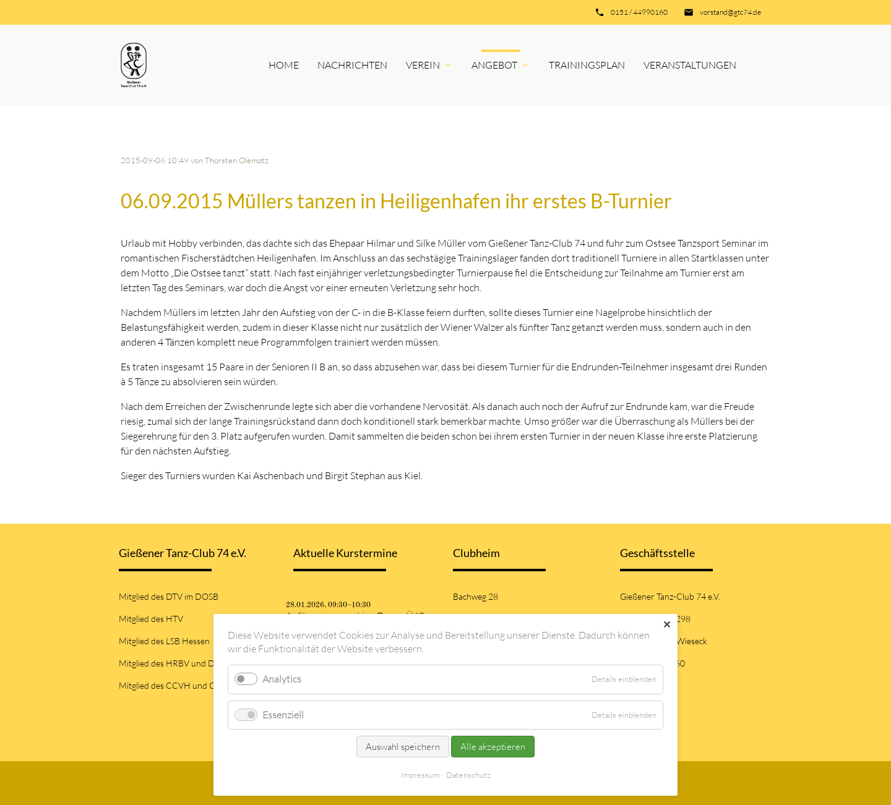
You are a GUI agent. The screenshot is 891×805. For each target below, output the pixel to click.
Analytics (281, 679)
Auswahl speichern (403, 746)
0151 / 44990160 (639, 12)
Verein (423, 65)
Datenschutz (468, 775)
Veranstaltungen (690, 65)
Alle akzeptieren (492, 746)
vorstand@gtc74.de (730, 12)
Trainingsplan (587, 65)
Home (284, 65)
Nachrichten (352, 65)
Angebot (494, 65)
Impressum (420, 775)
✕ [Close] (667, 624)
